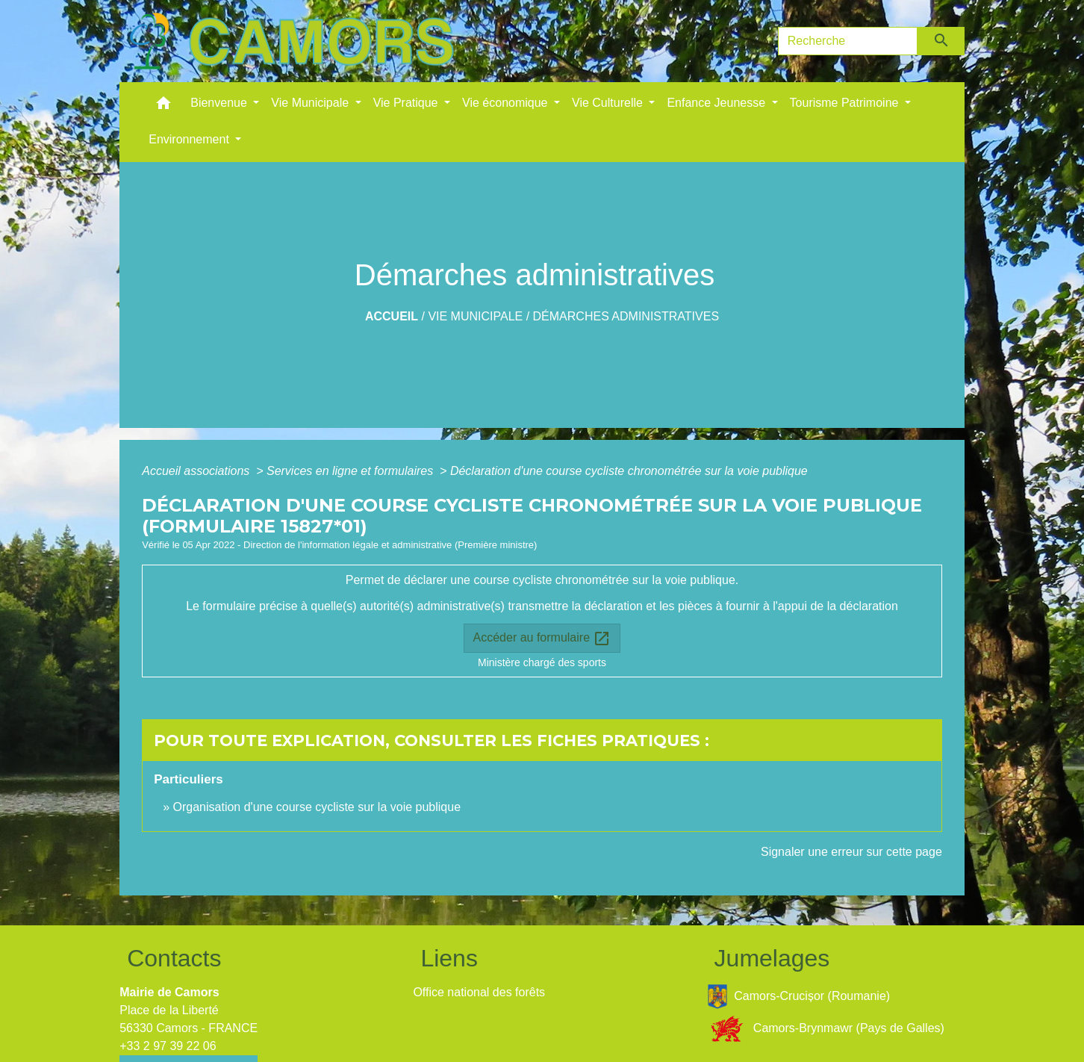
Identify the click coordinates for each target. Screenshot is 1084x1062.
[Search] (848, 41)
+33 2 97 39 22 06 (167, 1046)
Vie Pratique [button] (407, 102)
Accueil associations (197, 471)
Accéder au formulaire (542, 639)
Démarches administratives (626, 316)
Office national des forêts (479, 992)
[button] (163, 106)
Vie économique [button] (506, 102)
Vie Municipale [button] (311, 102)
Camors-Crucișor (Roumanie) (799, 997)
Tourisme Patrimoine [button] (846, 102)
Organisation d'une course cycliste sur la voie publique (317, 807)
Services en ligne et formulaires (352, 471)
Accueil (391, 316)
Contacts (174, 958)
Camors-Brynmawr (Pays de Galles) (825, 1029)
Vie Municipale (475, 316)
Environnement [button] (190, 139)
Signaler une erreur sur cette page (851, 851)
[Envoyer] (941, 41)
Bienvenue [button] (220, 102)
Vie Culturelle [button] (609, 102)
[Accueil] (291, 41)
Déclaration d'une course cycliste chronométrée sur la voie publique (629, 471)
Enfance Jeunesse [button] (717, 102)
